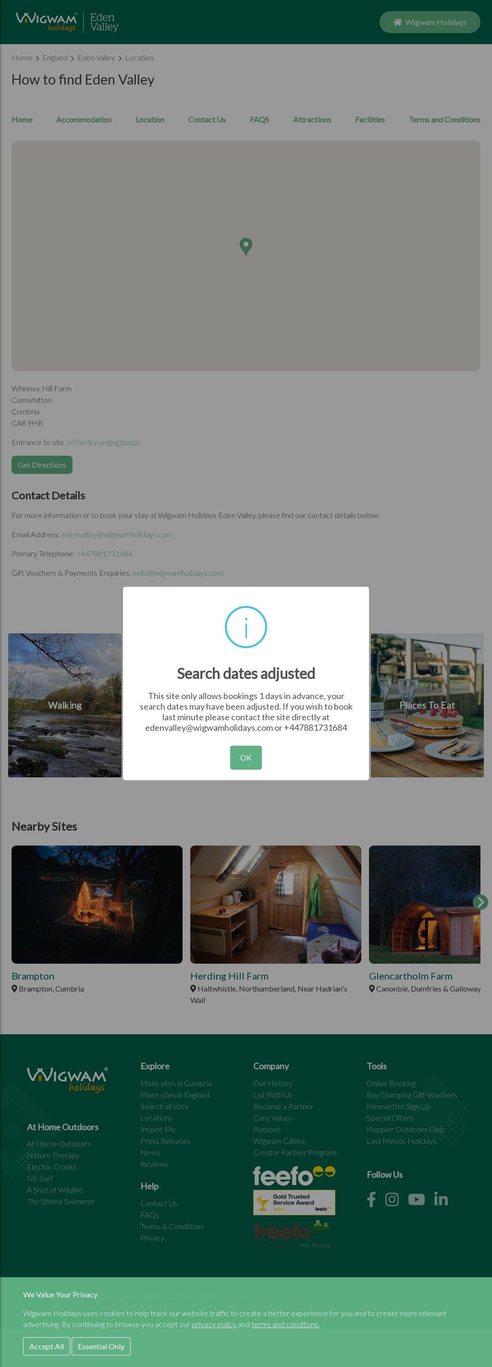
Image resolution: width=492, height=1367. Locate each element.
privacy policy (215, 1324)
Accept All (46, 1346)
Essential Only (101, 1346)
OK (246, 757)
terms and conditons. (285, 1324)
